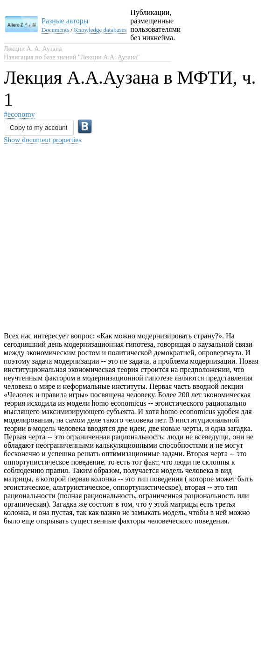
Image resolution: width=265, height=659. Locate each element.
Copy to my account (39, 127)
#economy (19, 114)
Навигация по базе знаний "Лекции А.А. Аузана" (72, 57)
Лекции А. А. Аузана (33, 48)
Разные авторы (65, 21)
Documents (55, 29)
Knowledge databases (100, 29)
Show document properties (42, 139)
